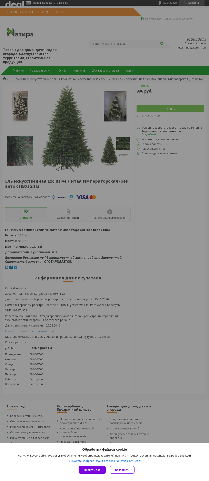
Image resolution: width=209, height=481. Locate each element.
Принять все (92, 469)
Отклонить (122, 469)
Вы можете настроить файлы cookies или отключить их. (103, 460)
